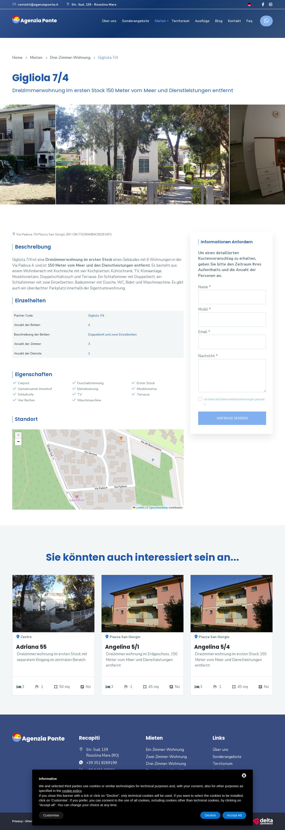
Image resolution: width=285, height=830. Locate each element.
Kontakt (234, 21)
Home (17, 57)
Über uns (109, 21)
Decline (210, 815)
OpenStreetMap (158, 507)
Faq (249, 21)
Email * (204, 331)
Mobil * (204, 309)
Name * (204, 287)
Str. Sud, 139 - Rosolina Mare (91, 4)
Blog (218, 21)
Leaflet (138, 507)
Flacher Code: (23, 315)
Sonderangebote (135, 21)
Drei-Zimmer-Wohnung (70, 57)
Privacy (17, 821)
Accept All (234, 815)
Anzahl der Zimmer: (28, 344)
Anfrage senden (232, 418)
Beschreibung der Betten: (32, 334)
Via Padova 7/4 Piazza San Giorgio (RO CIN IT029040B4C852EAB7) (62, 234)
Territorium (180, 21)
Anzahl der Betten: (27, 325)
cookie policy (72, 791)
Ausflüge (202, 21)
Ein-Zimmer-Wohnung (165, 749)
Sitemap (31, 821)
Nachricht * (208, 355)
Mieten (160, 21)
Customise (51, 815)
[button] (18, 435)
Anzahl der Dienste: (28, 353)
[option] (142, 157)
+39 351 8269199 (101, 762)
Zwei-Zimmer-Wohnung (166, 756)
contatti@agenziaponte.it (35, 4)
